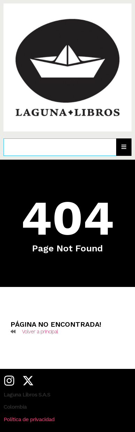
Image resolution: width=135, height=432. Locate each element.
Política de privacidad (28, 419)
